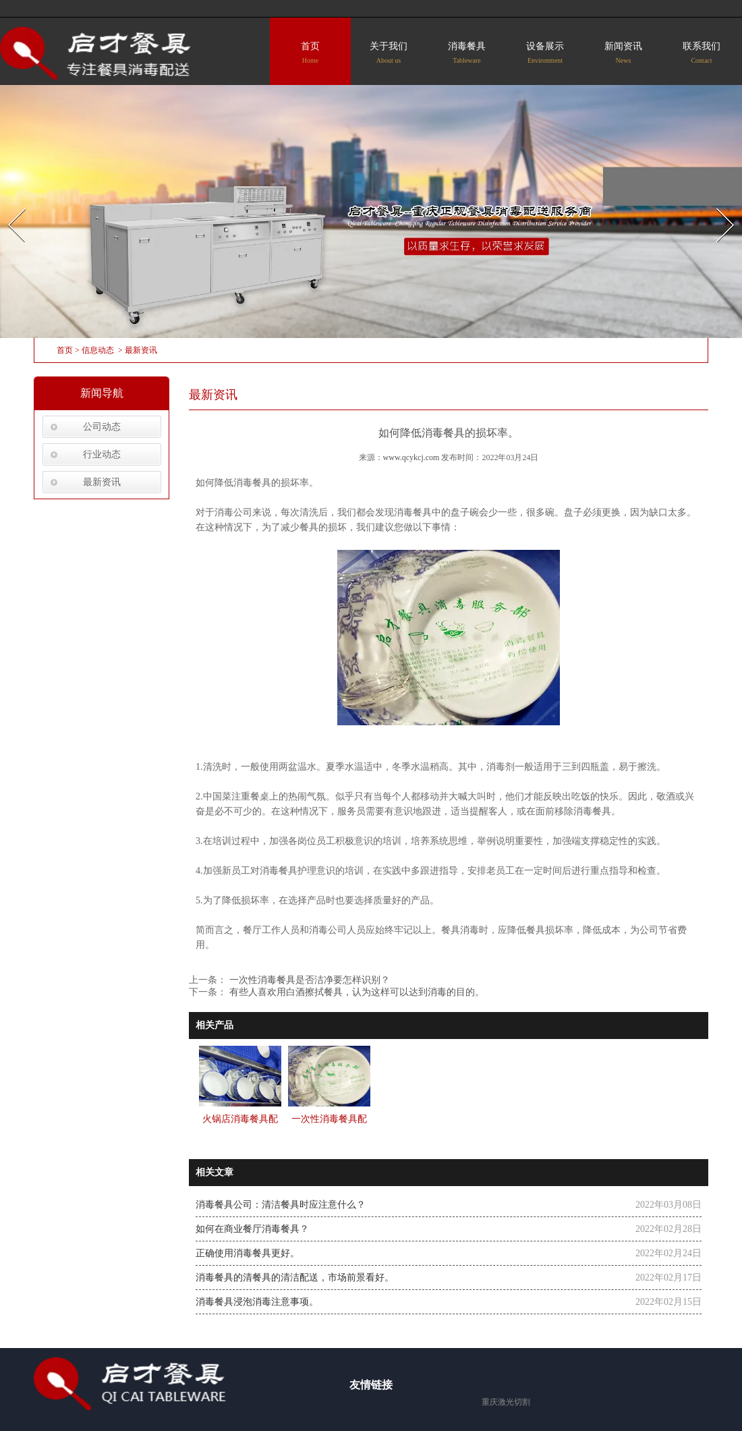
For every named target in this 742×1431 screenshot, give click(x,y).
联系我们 (701, 52)
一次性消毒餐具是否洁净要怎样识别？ (308, 980)
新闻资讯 (623, 52)
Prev (9, 204)
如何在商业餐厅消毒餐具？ (252, 1229)
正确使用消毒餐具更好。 (247, 1253)
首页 (310, 52)
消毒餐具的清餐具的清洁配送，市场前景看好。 (295, 1277)
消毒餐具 (467, 52)
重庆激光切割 (506, 1402)
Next (717, 204)
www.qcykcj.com (411, 457)
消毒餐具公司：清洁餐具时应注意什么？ (281, 1205)
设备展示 (545, 52)
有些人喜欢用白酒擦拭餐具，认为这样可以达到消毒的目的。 (355, 992)
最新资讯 (102, 482)
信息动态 (98, 350)
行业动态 (102, 454)
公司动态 (102, 427)
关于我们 (388, 52)
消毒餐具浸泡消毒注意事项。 (257, 1302)
